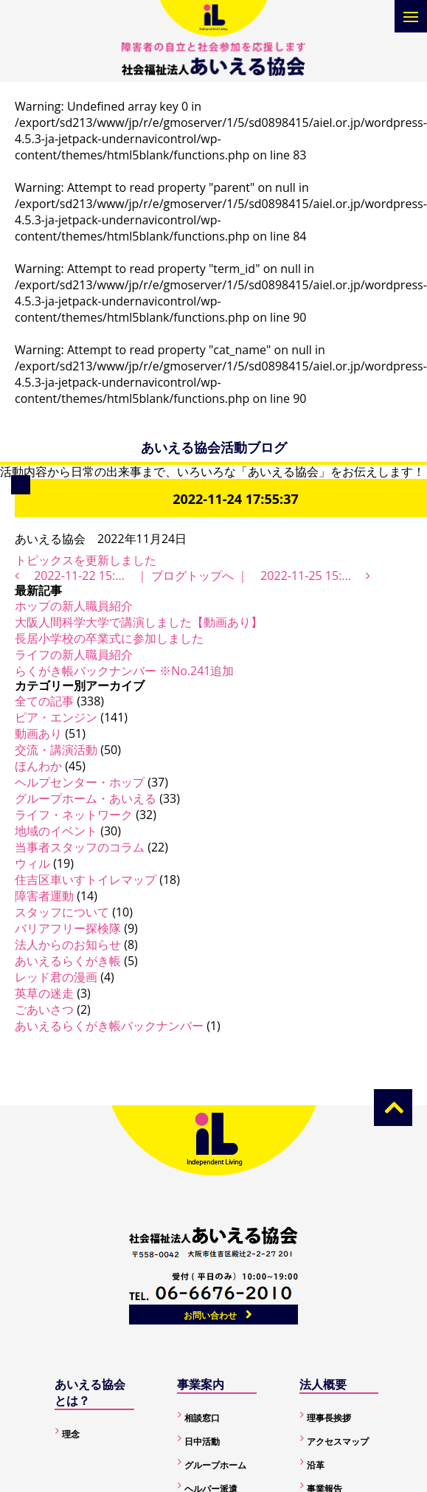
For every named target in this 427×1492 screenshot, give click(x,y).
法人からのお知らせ (68, 944)
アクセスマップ (338, 1441)
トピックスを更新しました (85, 560)
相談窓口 (202, 1418)
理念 (71, 1434)
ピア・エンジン (56, 717)
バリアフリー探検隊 (68, 928)
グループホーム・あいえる (85, 798)
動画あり (38, 733)
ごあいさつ (44, 1009)
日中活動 (202, 1441)
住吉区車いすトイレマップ (85, 879)
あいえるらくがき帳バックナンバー (109, 1026)
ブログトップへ (192, 575)
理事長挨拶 (329, 1418)
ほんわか (38, 766)
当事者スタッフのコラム (80, 847)
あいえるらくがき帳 (68, 961)
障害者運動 (44, 896)
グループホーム (215, 1465)
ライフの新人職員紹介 (74, 654)
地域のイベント (56, 831)
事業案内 (200, 1384)
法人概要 (323, 1384)
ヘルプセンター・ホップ (80, 782)
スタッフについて (62, 912)
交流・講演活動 (56, 750)
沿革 (315, 1465)
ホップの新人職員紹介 (74, 606)
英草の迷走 (44, 993)
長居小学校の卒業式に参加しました (109, 638)
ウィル (32, 863)
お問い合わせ (210, 1315)
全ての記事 (44, 701)
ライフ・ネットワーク (74, 815)
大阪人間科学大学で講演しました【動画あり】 (139, 622)
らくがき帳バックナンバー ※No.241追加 (124, 671)
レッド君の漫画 (56, 977)
